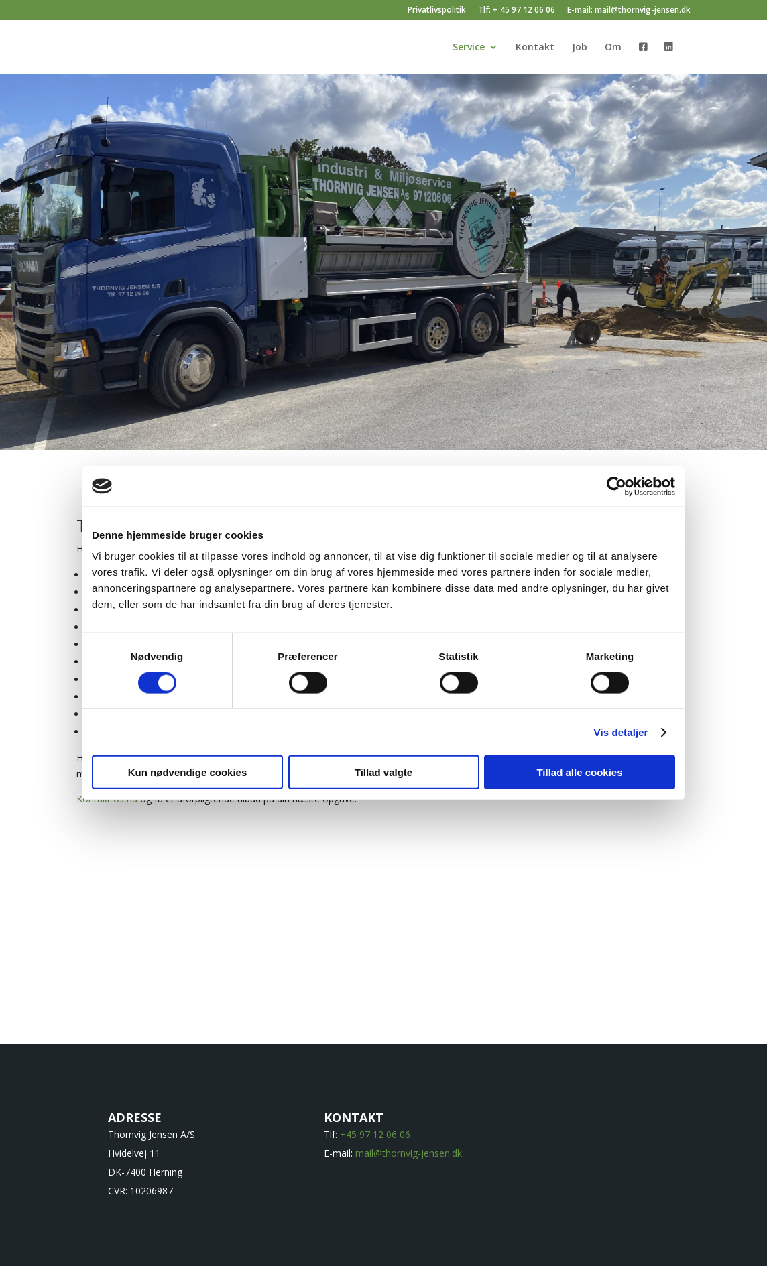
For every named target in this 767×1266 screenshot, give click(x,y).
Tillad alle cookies (579, 772)
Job (579, 47)
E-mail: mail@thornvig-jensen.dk (629, 10)
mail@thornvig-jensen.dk (408, 1153)
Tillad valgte (383, 772)
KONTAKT (354, 1117)
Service (469, 47)
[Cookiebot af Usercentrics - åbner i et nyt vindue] (616, 486)
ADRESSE (135, 1117)
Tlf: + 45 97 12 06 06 (516, 10)
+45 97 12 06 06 (375, 1134)
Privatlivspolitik (437, 10)
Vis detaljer (621, 731)
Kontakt (535, 47)
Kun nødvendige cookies (187, 772)
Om (613, 47)
